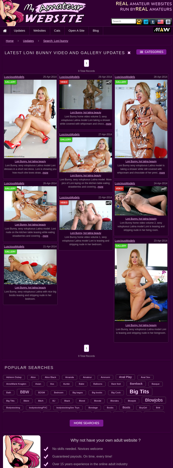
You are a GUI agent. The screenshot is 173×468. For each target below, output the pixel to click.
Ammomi (105, 377)
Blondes (114, 401)
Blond (82, 401)
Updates (19, 30)
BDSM (41, 392)
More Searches (86, 423)
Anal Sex (145, 377)
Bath (8, 392)
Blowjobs (154, 400)
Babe (81, 384)
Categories (151, 52)
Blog (96, 30)
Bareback (136, 383)
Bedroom (58, 392)
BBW (24, 392)
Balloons (97, 384)
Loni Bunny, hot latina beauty (30, 161)
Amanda (69, 377)
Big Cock (116, 392)
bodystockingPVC (38, 407)
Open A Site (76, 30)
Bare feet (116, 384)
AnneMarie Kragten (16, 384)
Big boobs (97, 392)
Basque (156, 384)
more (45, 172)
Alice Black (50, 377)
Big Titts (10, 401)
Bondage (93, 407)
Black (67, 401)
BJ (54, 401)
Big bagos (78, 392)
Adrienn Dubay (14, 377)
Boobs (110, 407)
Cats (57, 30)
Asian (38, 384)
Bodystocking (13, 407)
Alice (33, 377)
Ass (52, 384)
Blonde (97, 401)
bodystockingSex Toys (68, 407)
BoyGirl (143, 407)
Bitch (41, 401)
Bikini (26, 401)
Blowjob (132, 401)
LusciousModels (14, 77)
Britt (158, 407)
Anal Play (125, 377)
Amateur (87, 377)
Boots (126, 407)
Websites (39, 30)
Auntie (66, 384)
